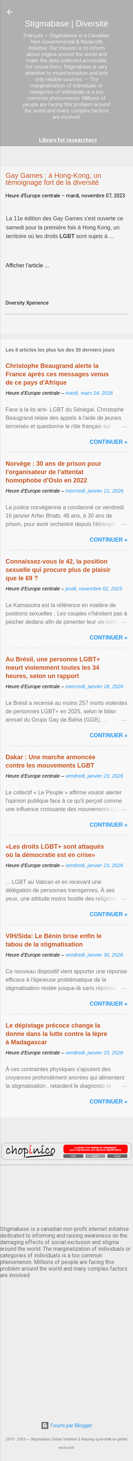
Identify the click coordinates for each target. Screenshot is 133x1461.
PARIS (66, 1194)
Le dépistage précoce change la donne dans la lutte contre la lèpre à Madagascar (56, 1034)
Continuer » (108, 442)
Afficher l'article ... (27, 265)
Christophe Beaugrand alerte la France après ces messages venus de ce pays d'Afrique (57, 374)
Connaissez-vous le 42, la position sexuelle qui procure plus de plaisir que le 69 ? (58, 570)
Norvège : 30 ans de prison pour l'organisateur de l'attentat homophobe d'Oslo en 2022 (53, 472)
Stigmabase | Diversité (66, 23)
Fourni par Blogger (66, 1425)
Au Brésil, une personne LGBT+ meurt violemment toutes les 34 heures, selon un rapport (53, 668)
